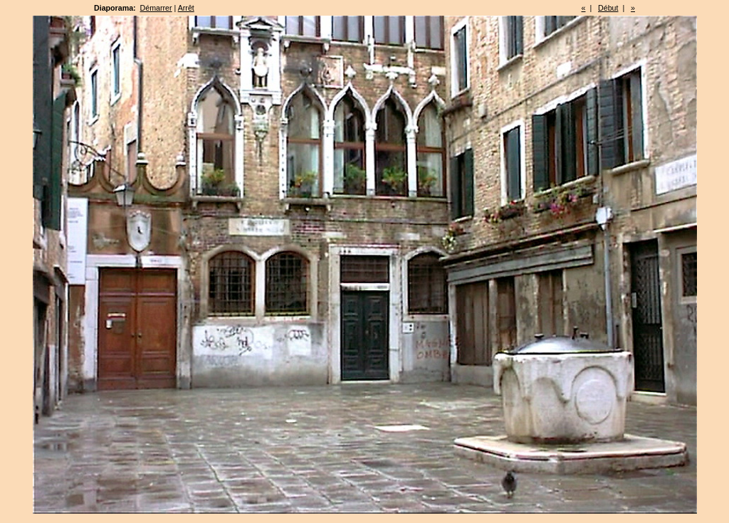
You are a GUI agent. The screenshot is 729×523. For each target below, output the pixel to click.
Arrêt (186, 8)
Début (608, 8)
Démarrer (156, 8)
